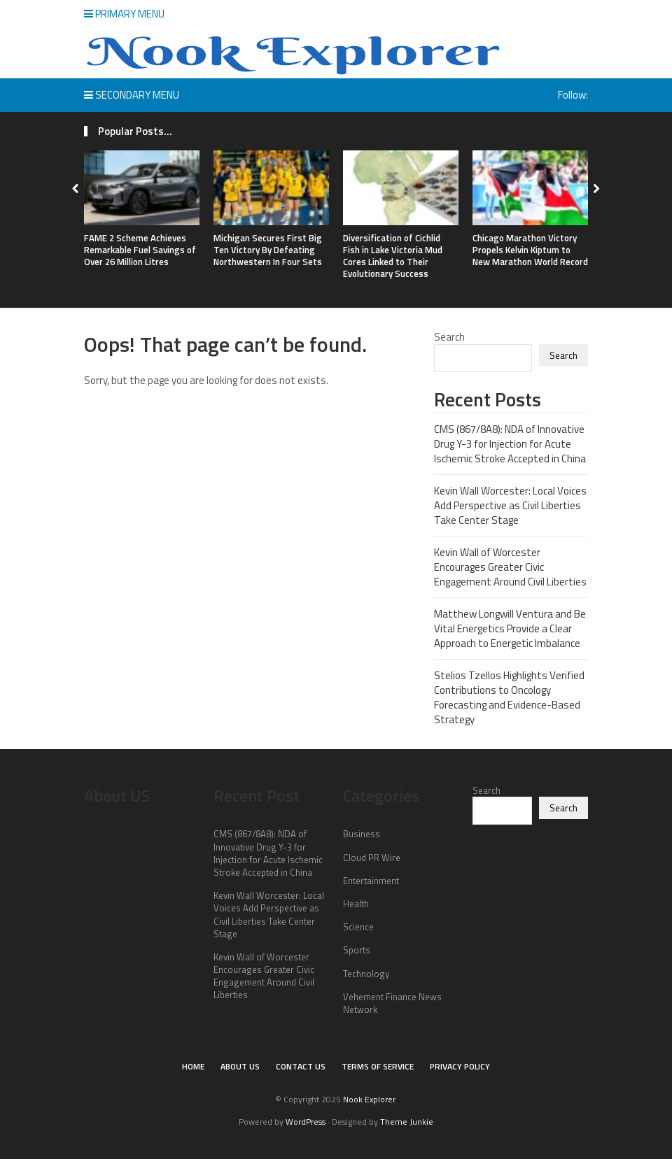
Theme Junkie (406, 1121)
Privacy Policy (460, 1066)
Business (361, 834)
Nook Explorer (369, 1099)
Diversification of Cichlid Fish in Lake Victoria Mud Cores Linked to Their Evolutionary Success (392, 255)
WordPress (306, 1121)
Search (449, 337)
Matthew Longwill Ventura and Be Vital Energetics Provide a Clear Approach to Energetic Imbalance (510, 628)
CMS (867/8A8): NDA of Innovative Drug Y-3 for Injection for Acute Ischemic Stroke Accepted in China (510, 444)
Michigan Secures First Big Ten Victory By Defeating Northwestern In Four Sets (268, 250)
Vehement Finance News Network (392, 1003)
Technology (366, 974)
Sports (356, 950)
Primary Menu (124, 14)
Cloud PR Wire (371, 858)
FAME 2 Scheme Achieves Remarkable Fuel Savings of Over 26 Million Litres (140, 250)
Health (356, 904)
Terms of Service (378, 1066)
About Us (240, 1066)
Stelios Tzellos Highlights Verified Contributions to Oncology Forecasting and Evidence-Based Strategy (509, 697)
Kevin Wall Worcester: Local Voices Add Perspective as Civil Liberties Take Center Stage (510, 505)
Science (358, 927)
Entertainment (371, 881)
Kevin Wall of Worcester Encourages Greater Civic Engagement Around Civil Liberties (510, 567)
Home (193, 1066)
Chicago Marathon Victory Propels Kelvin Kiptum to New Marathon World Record (530, 250)
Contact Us (301, 1066)
